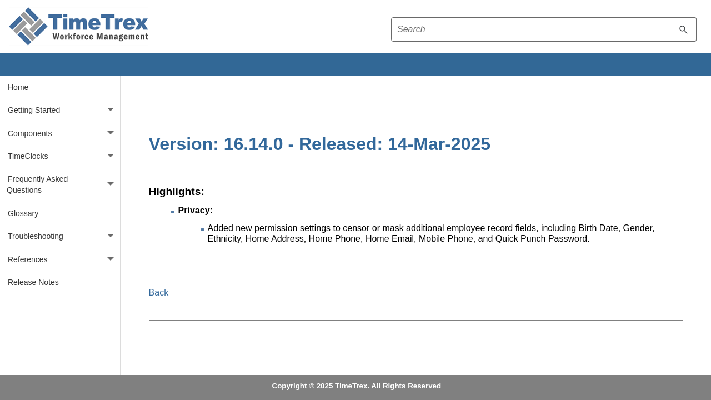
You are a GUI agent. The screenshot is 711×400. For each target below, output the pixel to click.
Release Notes (33, 282)
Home (18, 87)
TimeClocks (64, 155)
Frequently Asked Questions (63, 185)
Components (64, 133)
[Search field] (544, 29)
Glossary (23, 213)
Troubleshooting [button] (64, 236)
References (64, 259)
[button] (683, 29)
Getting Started (64, 109)
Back (159, 292)
